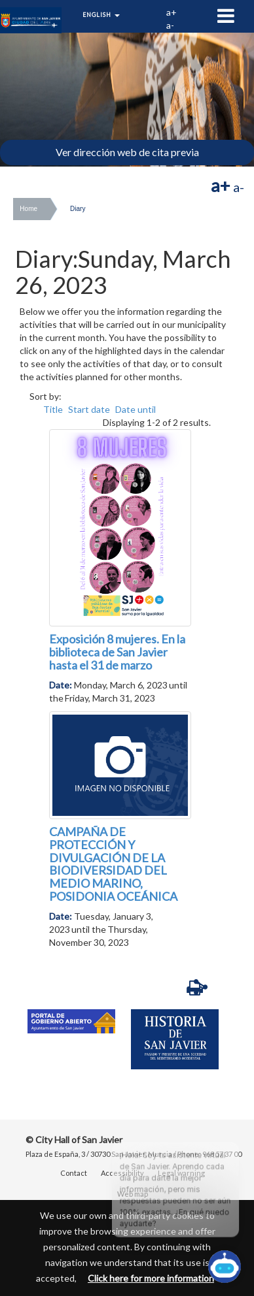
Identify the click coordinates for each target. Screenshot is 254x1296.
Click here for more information (151, 1278)
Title (53, 409)
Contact (73, 1173)
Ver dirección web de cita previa (127, 152)
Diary (77, 208)
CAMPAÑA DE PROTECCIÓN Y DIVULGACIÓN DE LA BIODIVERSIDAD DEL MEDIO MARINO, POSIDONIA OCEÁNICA (113, 863)
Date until (135, 409)
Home (28, 208)
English (101, 14)
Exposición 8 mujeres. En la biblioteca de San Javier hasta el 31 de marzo (117, 652)
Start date (89, 409)
